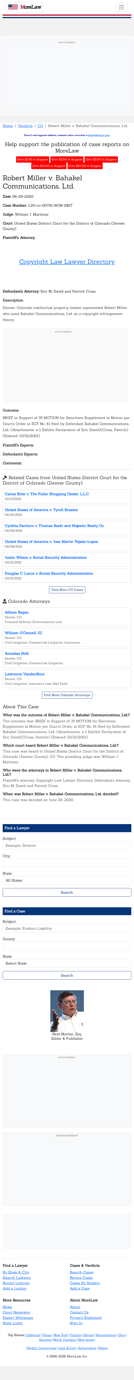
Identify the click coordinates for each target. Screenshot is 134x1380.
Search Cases (82, 1272)
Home (8, 125)
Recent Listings (16, 1283)
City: (7, 856)
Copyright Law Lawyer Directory (67, 261)
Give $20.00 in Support (85, 166)
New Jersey (86, 1340)
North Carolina (64, 1340)
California (32, 1335)
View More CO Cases (67, 590)
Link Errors (67, 1348)
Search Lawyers (17, 1277)
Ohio (121, 1335)
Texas (47, 1335)
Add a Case (80, 1288)
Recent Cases (81, 1277)
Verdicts (25, 125)
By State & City (16, 1272)
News (7, 1307)
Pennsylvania (106, 1335)
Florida (75, 1335)
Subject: (9, 838)
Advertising (87, 1348)
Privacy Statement (86, 1317)
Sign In (76, 1323)
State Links (13, 1323)
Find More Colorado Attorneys (67, 695)
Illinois (88, 1335)
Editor (103, 1348)
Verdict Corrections (41, 1348)
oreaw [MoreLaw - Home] (24, 7)
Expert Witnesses (18, 1317)
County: (9, 939)
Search (67, 892)
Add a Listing (14, 1288)
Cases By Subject (85, 1283)
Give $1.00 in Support (32, 159)
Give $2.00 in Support (67, 159)
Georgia (45, 1340)
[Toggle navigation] (121, 7)
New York (60, 1335)
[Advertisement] (67, 77)
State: (7, 873)
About (75, 1307)
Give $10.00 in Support (48, 166)
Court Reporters (16, 1312)
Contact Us (79, 1312)
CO (40, 125)
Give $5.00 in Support (101, 159)
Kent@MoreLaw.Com (98, 135)
